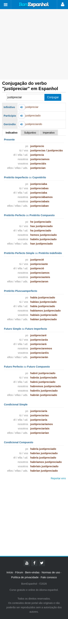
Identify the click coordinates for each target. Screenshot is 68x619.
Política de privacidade (25, 577)
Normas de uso (51, 572)
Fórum (19, 572)
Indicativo (11, 132)
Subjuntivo (30, 132)
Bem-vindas (32, 572)
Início (10, 572)
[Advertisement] (34, 44)
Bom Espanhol (34, 5)
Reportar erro (58, 478)
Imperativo (49, 132)
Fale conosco (49, 577)
